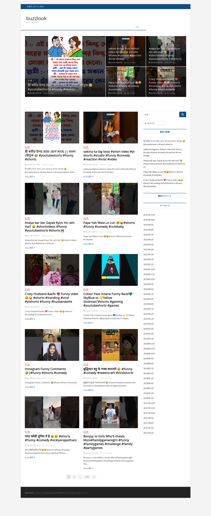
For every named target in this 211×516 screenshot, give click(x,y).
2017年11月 (149, 408)
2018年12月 (149, 344)
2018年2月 (148, 393)
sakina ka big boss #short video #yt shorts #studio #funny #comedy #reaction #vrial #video (124, 53)
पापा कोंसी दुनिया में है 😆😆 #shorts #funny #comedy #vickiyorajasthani (51, 438)
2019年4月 (148, 324)
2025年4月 (148, 249)
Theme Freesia (49, 493)
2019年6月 (148, 314)
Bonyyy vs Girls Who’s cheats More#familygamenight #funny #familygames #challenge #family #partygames (107, 442)
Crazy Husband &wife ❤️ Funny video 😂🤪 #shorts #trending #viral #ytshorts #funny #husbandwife (165, 84)
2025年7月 (148, 234)
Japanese (149, 123)
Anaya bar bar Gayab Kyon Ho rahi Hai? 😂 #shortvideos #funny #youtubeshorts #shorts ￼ (165, 53)
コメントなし (49, 93)
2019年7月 (148, 309)
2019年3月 (148, 329)
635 (87, 477)
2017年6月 (148, 433)
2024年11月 (149, 274)
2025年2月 (148, 259)
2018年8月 (148, 363)
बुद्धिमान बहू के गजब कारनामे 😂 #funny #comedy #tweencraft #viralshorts (108, 371)
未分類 (30, 80)
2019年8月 (148, 304)
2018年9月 (148, 358)
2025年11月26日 (90, 378)
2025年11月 (149, 215)
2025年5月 (148, 244)
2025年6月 (148, 239)
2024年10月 (149, 279)
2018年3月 (148, 388)
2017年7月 (148, 428)
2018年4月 (148, 383)
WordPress (60, 493)
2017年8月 (148, 423)
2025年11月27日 (34, 93)
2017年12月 (149, 403)
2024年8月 (148, 289)
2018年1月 (148, 398)
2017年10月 (149, 413)
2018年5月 (148, 378)
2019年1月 (148, 339)
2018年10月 (149, 353)
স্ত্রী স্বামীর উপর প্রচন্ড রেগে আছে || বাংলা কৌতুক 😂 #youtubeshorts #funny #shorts (60, 87)
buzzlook (36, 18)
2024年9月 (148, 284)
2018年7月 (148, 368)
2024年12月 (149, 269)
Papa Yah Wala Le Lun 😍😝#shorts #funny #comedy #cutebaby (124, 86)
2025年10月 (149, 220)
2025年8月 (148, 230)
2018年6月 (148, 373)
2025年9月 (148, 225)
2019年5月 (148, 319)
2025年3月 (148, 254)
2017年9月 (148, 418)
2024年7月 (148, 294)
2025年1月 (148, 264)
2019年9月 (148, 299)
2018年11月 (149, 348)
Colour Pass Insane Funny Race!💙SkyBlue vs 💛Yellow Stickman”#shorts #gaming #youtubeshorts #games (107, 300)
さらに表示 (34, 176)
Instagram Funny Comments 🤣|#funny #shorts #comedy (46, 371)
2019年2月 (148, 334)
